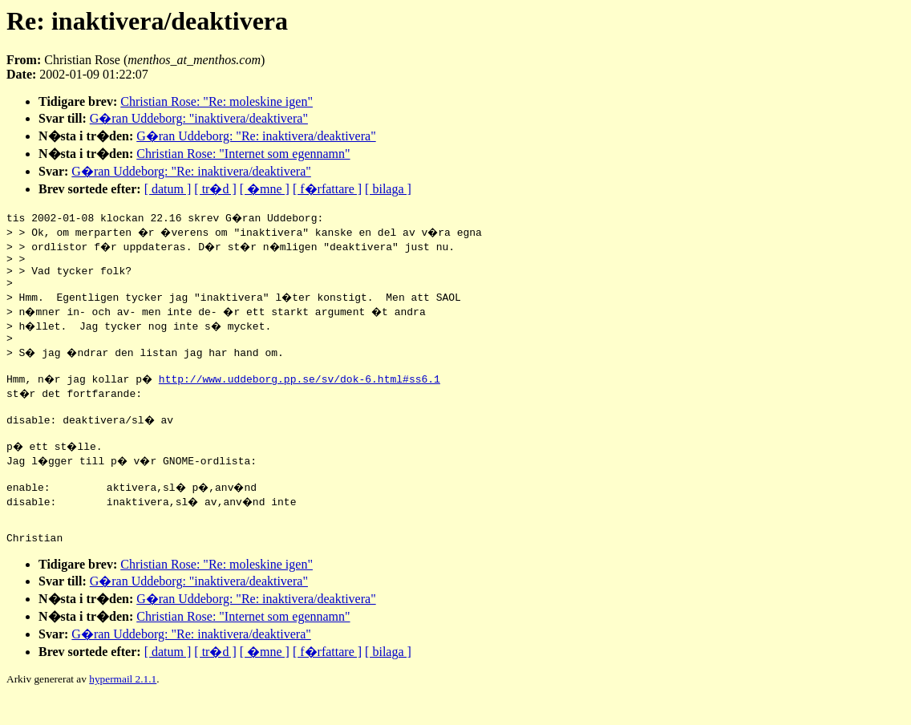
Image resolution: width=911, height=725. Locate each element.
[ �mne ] (264, 189)
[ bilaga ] (388, 189)
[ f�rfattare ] (327, 189)
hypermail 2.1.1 (122, 705)
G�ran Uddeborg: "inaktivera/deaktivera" (199, 118)
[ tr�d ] (215, 189)
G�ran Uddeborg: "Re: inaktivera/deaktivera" (255, 136)
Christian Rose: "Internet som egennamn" (243, 153)
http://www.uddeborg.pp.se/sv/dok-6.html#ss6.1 (303, 390)
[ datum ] (168, 189)
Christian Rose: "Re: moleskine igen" (216, 101)
